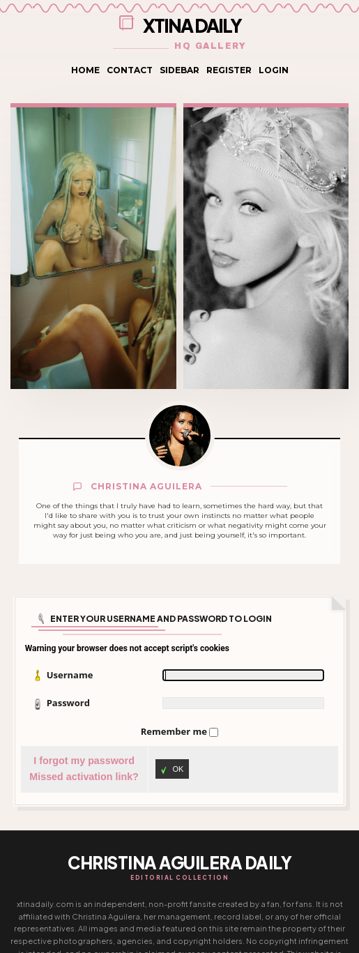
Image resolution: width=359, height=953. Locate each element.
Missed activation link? (84, 776)
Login (274, 70)
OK (172, 770)
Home (85, 70)
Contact (130, 70)
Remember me (175, 731)
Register (229, 70)
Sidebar (179, 70)
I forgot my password (84, 760)
